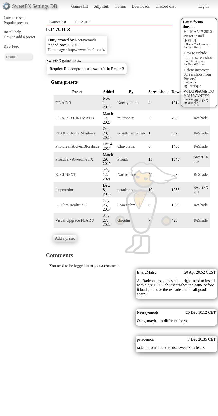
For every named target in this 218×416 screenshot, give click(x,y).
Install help (12, 32)
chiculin (123, 220)
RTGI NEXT (65, 174)
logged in (81, 266)
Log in (203, 6)
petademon (126, 190)
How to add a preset (19, 37)
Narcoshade (126, 174)
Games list (79, 6)
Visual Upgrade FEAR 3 (74, 220)
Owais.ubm (126, 205)
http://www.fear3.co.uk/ (86, 50)
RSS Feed (11, 46)
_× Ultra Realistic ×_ (72, 205)
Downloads (141, 6)
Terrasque (194, 86)
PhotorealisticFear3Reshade (77, 146)
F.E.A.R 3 (82, 22)
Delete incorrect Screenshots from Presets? (197, 74)
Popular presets (16, 23)
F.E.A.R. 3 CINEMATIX (75, 118)
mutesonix (125, 118)
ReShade (201, 118)
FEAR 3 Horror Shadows (75, 133)
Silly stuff (101, 6)
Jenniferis (194, 47)
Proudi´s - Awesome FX (74, 159)
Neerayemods (85, 40)
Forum (120, 6)
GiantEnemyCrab (131, 133)
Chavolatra (126, 146)
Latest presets (14, 18)
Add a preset (65, 238)
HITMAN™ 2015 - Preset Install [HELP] (199, 36)
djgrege (193, 102)
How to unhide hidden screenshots (198, 55)
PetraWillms (196, 64)
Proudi (122, 159)
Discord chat (165, 6)
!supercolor (64, 190)
